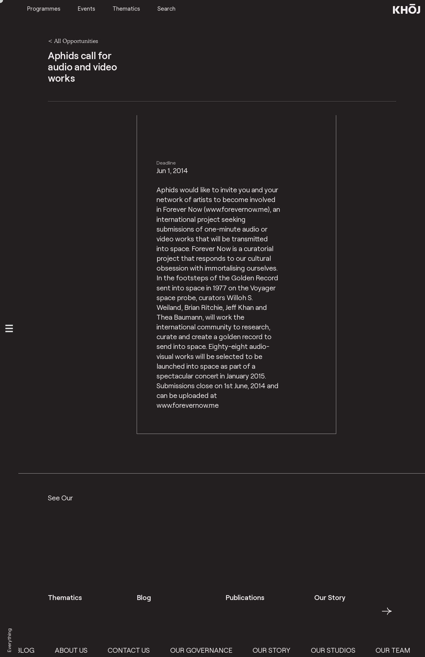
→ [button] (386, 614)
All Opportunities (76, 40)
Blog (29, 650)
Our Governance (205, 650)
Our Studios (337, 650)
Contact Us (133, 650)
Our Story (275, 650)
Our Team (397, 650)
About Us (75, 650)
